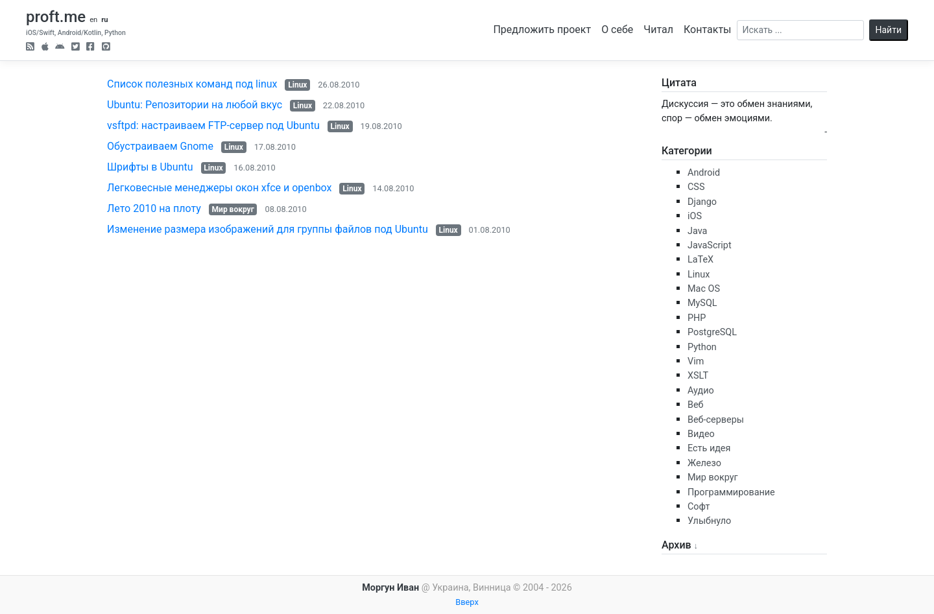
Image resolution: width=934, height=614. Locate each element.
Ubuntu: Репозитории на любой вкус (194, 105)
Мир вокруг (233, 209)
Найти (889, 30)
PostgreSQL (712, 332)
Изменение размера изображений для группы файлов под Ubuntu (267, 229)
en (93, 20)
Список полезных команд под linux (192, 84)
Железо (704, 463)
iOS (695, 216)
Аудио (701, 390)
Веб (696, 404)
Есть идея (709, 448)
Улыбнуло (709, 520)
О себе (617, 29)
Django (702, 201)
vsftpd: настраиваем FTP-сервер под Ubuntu (213, 125)
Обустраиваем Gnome (160, 146)
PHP (697, 318)
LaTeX (700, 259)
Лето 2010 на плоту (154, 208)
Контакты (707, 29)
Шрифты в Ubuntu (150, 167)
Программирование (731, 492)
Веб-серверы (716, 419)
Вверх (467, 602)
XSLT (698, 375)
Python (702, 347)
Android (704, 172)
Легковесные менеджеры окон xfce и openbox (219, 188)
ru (104, 20)
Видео (701, 434)
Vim (696, 361)
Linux (297, 84)
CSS (696, 187)
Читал (658, 29)
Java (697, 231)
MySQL (702, 303)
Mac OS (704, 288)
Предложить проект (542, 29)
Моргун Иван (390, 587)
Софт (699, 506)
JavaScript (710, 245)
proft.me (56, 17)
